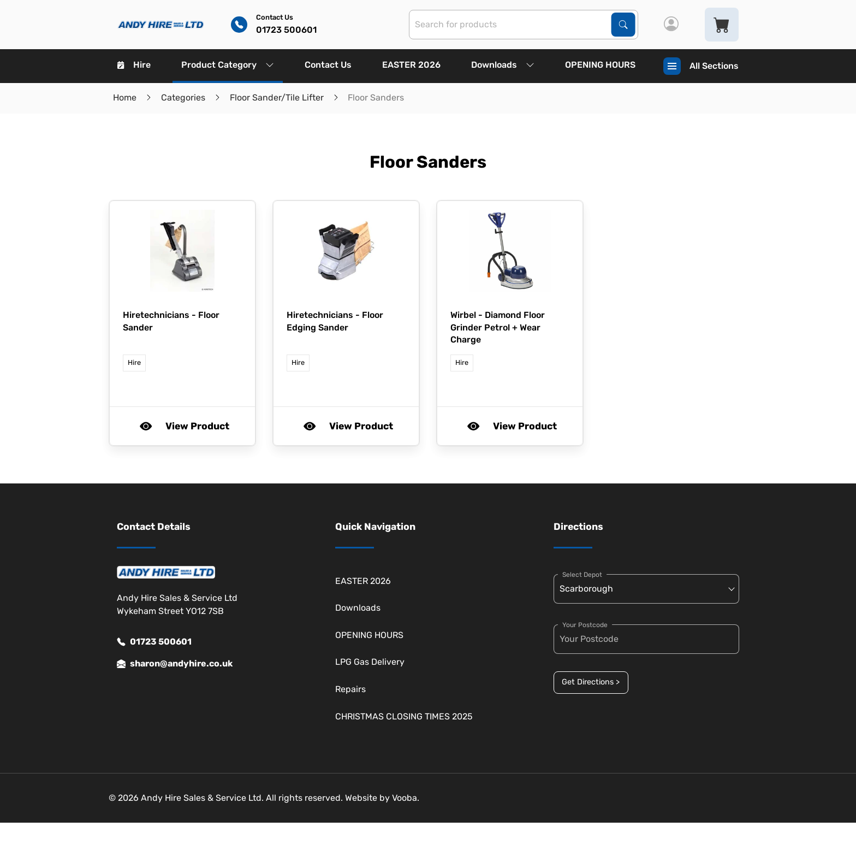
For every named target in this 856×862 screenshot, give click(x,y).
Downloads (502, 65)
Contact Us (328, 65)
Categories (183, 97)
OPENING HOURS (600, 65)
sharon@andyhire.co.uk (175, 663)
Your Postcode (585, 625)
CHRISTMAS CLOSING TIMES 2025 (404, 716)
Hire (134, 65)
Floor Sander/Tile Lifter (277, 97)
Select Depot (582, 574)
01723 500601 (154, 641)
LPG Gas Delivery (370, 662)
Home (124, 97)
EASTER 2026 (411, 65)
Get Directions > (591, 682)
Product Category (227, 65)
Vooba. (405, 798)
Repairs (350, 689)
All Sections (701, 66)
